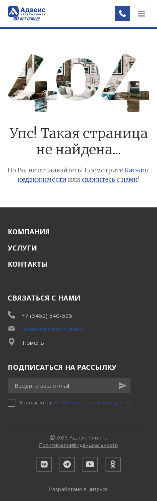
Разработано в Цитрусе (78, 489)
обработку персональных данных (91, 402)
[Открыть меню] (141, 13)
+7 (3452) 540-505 (46, 315)
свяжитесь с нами (110, 179)
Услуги (22, 247)
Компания (29, 231)
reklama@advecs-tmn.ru (53, 329)
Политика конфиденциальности (78, 444)
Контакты (28, 264)
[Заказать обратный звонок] (122, 13)
